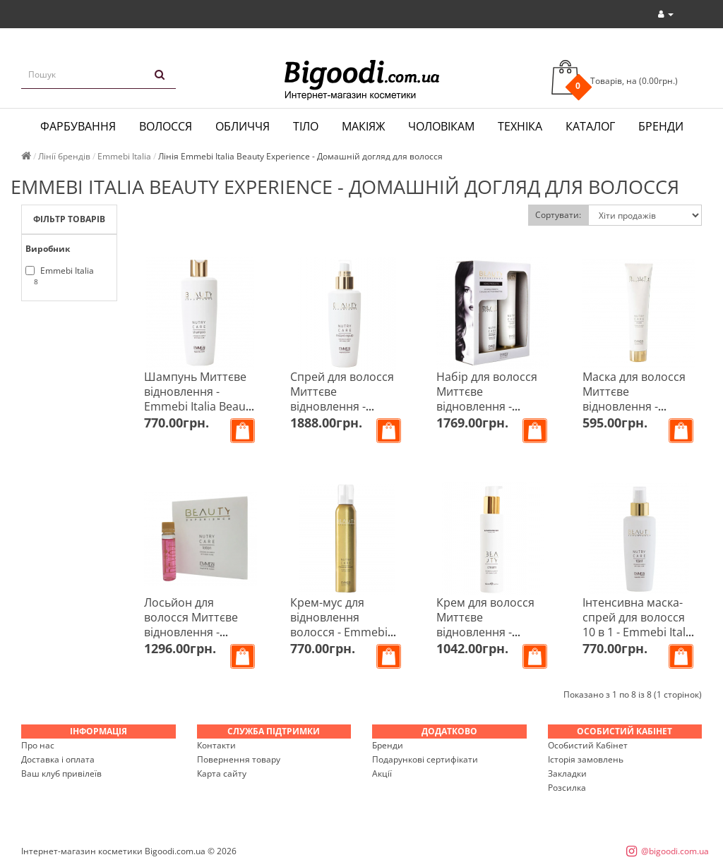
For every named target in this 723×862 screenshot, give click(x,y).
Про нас (37, 745)
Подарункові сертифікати (425, 759)
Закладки (567, 773)
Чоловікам (441, 126)
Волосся (165, 126)
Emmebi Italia (59, 276)
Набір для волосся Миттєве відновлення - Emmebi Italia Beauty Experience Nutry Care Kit (492, 414)
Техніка (520, 126)
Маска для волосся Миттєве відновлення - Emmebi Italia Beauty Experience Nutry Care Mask (638, 414)
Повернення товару (238, 759)
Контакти (216, 745)
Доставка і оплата (58, 759)
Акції (382, 773)
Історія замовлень (585, 759)
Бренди (660, 126)
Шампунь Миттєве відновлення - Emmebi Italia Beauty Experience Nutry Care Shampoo (200, 406)
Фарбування (78, 126)
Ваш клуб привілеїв (61, 773)
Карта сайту (221, 773)
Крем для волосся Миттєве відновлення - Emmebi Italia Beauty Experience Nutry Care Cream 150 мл (492, 639)
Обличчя (242, 126)
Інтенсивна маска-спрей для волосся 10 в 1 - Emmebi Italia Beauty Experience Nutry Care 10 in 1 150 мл (638, 639)
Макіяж (363, 126)
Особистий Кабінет (588, 745)
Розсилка (567, 788)
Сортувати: (558, 215)
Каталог (590, 126)
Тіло (305, 126)
